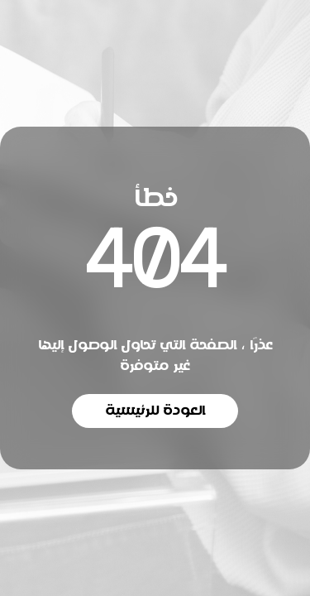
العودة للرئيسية (155, 410)
